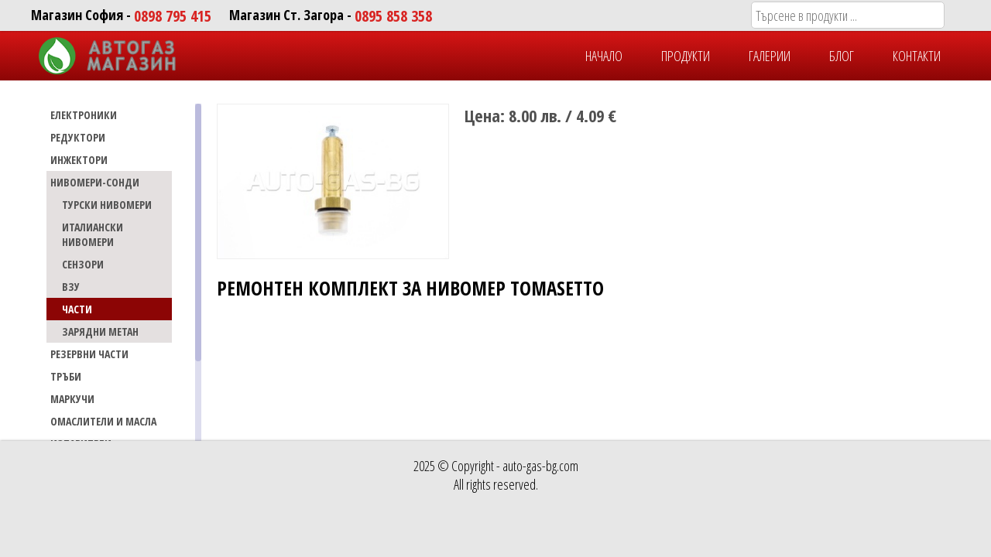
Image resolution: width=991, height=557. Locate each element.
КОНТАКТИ (917, 55)
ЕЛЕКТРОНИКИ (83, 115)
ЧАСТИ (77, 309)
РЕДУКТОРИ (77, 137)
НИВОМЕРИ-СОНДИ (94, 182)
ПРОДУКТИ (685, 55)
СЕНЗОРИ (83, 264)
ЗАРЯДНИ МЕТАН (100, 331)
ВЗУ (71, 286)
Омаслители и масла (103, 421)
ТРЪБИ (65, 376)
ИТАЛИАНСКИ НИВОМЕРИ (92, 234)
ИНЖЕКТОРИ (79, 159)
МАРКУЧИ (72, 398)
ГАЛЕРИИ (769, 55)
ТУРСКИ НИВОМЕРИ (107, 204)
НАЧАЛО (603, 55)
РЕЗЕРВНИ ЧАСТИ (89, 354)
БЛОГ (841, 55)
